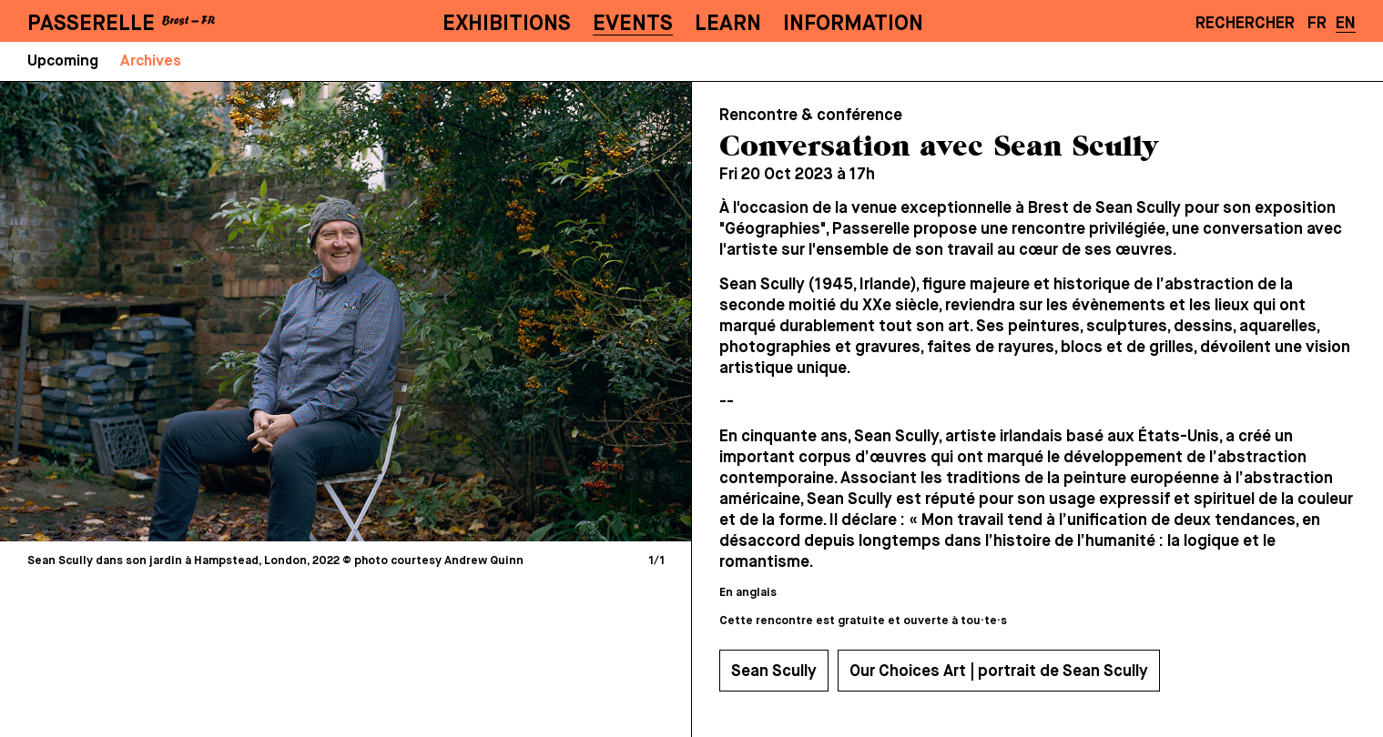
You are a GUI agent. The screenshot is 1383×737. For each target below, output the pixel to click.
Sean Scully (774, 671)
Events (633, 24)
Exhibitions (506, 24)
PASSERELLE (91, 24)
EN (1346, 23)
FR (1317, 23)
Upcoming (62, 61)
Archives (150, 61)
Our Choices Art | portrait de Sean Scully (998, 671)
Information (853, 24)
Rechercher (1245, 23)
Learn (728, 24)
